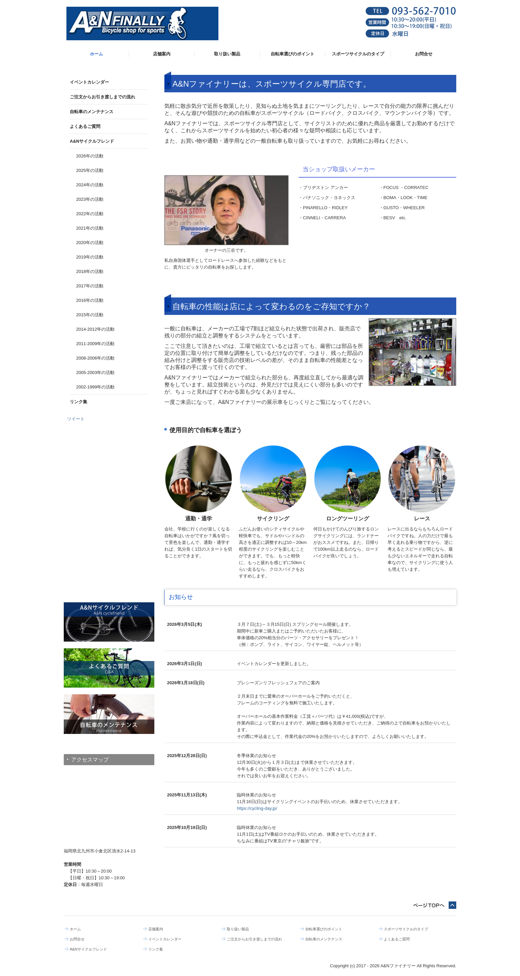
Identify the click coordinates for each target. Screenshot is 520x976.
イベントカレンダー (89, 82)
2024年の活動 (89, 184)
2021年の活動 (89, 228)
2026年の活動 (89, 155)
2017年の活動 (89, 285)
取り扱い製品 (227, 53)
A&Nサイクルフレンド (92, 141)
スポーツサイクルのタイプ (358, 53)
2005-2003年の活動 (95, 372)
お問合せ (423, 53)
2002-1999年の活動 (95, 386)
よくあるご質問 (85, 126)
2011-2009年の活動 (95, 343)
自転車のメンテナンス (91, 111)
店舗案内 (161, 53)
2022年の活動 (89, 213)
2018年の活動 (89, 271)
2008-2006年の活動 (95, 358)
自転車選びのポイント (292, 53)
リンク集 (78, 401)
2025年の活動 (89, 170)
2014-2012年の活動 (95, 329)
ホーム (96, 53)
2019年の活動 (89, 257)
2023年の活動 (89, 199)
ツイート (76, 418)
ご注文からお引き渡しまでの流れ (102, 96)
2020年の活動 (89, 242)
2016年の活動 (89, 300)
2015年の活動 (89, 314)
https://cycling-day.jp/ (257, 808)
